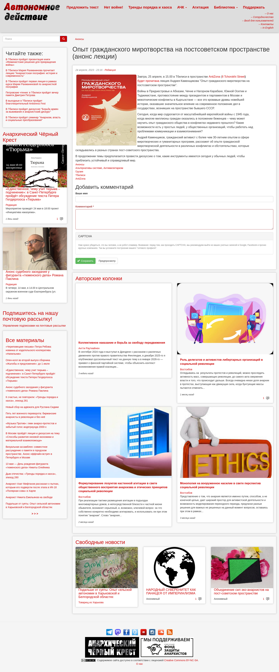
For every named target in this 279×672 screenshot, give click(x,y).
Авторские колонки (98, 278)
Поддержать (254, 7)
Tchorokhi (230, 76)
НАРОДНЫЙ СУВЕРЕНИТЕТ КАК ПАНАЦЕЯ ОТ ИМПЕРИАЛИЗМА (171, 591)
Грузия (79, 171)
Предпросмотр (107, 260)
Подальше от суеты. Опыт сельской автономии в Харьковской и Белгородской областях (105, 593)
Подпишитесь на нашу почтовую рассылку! (30, 316)
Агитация (200, 7)
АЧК (182, 7)
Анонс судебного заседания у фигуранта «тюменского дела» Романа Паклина (34, 275)
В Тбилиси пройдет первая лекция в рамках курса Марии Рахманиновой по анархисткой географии (31, 84)
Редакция (110, 70)
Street (240, 76)
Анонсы (79, 39)
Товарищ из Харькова (91, 602)
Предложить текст (83, 7)
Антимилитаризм (113, 168)
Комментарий (84, 206)
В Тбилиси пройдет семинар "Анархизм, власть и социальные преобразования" (33, 118)
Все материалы (25, 340)
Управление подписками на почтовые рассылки (34, 325)
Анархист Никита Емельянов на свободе (29, 497)
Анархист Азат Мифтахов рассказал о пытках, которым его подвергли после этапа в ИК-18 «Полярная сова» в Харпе (32, 487)
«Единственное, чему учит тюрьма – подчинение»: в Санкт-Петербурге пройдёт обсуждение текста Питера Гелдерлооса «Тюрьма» (33, 194)
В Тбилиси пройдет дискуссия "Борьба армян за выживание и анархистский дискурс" (32, 110)
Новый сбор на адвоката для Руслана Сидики (32, 407)
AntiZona (214, 76)
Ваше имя (81, 193)
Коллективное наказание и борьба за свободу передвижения (121, 342)
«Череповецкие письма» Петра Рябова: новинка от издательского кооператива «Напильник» (29, 350)
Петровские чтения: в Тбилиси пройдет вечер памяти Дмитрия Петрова (32, 94)
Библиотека (226, 7)
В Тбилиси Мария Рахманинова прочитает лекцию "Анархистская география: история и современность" (31, 73)
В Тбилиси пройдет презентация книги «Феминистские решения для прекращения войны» (31, 62)
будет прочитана (148, 80)
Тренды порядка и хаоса (150, 7)
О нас (139, 663)
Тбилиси (80, 175)
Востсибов (186, 369)
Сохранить (85, 260)
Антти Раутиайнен (88, 348)
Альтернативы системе (88, 168)
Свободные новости (100, 542)
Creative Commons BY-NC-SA (181, 660)
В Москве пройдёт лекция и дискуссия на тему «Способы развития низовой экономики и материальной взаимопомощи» (33, 437)
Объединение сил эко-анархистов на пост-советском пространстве (241, 591)
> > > (35, 513)
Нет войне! (113, 7)
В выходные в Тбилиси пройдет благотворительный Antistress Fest (26, 102)
